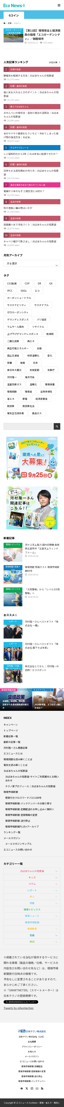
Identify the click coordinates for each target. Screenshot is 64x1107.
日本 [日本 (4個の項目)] (35, 362)
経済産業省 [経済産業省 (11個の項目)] (41, 398)
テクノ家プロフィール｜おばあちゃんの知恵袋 (30, 786)
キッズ (32, 877)
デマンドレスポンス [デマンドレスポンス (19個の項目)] (18, 319)
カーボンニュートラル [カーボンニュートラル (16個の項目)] (19, 298)
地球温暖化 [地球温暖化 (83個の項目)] (33, 355)
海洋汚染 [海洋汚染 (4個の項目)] (29, 377)
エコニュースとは (13, 753)
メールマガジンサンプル (18, 843)
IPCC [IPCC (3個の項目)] (9, 290)
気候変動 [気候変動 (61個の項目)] (34, 370)
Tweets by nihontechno (18, 1008)
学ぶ (32, 896)
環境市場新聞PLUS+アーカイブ (22, 826)
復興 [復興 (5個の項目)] (22, 362)
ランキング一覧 (12, 832)
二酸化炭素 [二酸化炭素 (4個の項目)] (13, 341)
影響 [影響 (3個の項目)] (9, 362)
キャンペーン (11, 724)
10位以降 (53, 62)
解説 (32, 941)
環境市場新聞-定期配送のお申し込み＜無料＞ (29, 809)
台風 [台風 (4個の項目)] (39, 348)
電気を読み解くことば (15, 765)
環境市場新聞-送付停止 (17, 820)
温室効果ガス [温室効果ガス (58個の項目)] (14, 384)
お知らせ (32, 1051)
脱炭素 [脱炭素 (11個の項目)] (10, 406)
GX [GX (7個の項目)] (50, 283)
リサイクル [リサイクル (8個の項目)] (38, 326)
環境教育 (32, 928)
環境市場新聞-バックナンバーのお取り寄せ (28, 803)
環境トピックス (32, 909)
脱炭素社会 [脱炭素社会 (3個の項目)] (28, 406)
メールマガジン (12, 838)
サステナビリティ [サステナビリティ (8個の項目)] (16, 305)
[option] (16, 699)
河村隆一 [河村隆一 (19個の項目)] (12, 377)
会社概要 (32, 1041)
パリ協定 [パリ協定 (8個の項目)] (41, 319)
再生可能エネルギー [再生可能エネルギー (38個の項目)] (18, 348)
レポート (32, 890)
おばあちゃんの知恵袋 (15, 770)
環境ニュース (32, 915)
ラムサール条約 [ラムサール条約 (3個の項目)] (15, 326)
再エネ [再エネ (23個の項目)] (30, 341)
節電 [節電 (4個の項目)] (25, 398)
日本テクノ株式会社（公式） (32, 1036)
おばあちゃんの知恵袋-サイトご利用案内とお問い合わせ (32, 778)
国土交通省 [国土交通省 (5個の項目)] (13, 355)
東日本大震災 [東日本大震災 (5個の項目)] (14, 370)
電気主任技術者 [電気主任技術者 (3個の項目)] (15, 413)
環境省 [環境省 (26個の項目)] (28, 391)
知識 (32, 935)
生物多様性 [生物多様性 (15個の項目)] (46, 391)
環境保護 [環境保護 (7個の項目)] (50, 384)
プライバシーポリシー (32, 1046)
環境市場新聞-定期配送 (31, 1066)
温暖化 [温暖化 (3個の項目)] (33, 384)
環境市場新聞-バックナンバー (32, 1081)
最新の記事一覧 (12, 742)
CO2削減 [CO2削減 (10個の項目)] (12, 283)
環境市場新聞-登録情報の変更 (21, 815)
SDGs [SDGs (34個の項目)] (24, 290)
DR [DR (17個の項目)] (39, 283)
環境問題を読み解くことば (18, 759)
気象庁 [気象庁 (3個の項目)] (51, 370)
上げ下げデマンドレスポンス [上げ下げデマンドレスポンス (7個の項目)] (22, 334)
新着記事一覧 (11, 736)
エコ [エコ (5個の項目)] (37, 290)
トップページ (11, 730)
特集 (32, 903)
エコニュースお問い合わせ (18, 849)
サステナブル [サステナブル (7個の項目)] (41, 305)
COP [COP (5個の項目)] (27, 283)
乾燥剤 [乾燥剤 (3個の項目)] (50, 334)
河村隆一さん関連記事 (15, 747)
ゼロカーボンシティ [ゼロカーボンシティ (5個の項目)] (18, 312)
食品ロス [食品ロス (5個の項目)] (37, 413)
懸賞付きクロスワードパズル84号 (23, 797)
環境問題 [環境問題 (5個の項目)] (12, 391)
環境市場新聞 (11, 792)
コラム (32, 883)
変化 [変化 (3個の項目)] (49, 355)
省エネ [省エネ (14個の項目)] (10, 398)
